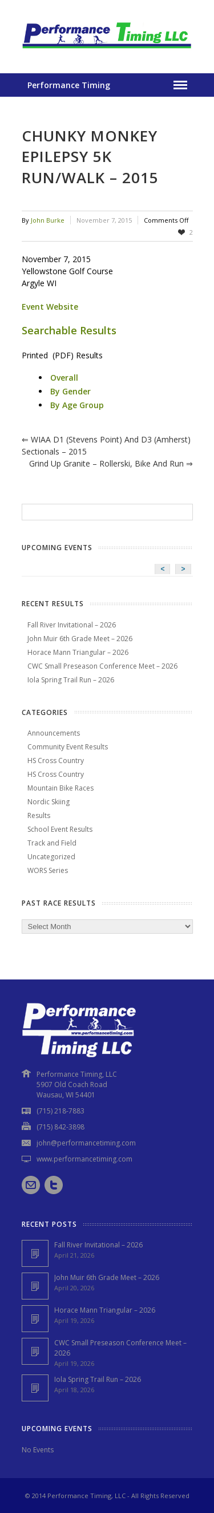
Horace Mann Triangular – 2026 (77, 652)
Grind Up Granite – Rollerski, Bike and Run (111, 463)
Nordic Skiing (48, 802)
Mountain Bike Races (60, 788)
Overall (64, 377)
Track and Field (51, 843)
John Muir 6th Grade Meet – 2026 (79, 638)
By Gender (70, 391)
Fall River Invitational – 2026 (71, 625)
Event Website (50, 306)
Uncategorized (51, 857)
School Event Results (59, 829)
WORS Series (47, 870)
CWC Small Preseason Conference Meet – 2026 (102, 666)
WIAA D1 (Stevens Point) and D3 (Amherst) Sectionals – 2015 (106, 445)
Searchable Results (69, 330)
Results (38, 815)
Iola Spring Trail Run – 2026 (70, 680)
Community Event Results (67, 747)
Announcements (53, 733)
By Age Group (77, 405)
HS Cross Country (55, 760)
